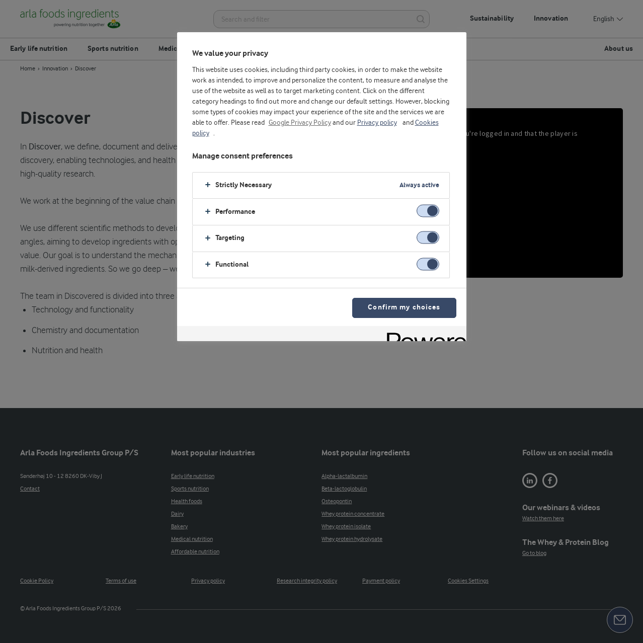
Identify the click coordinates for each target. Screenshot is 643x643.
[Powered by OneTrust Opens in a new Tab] (423, 335)
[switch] (428, 211)
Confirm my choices (404, 307)
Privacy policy (377, 122)
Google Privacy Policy (300, 122)
